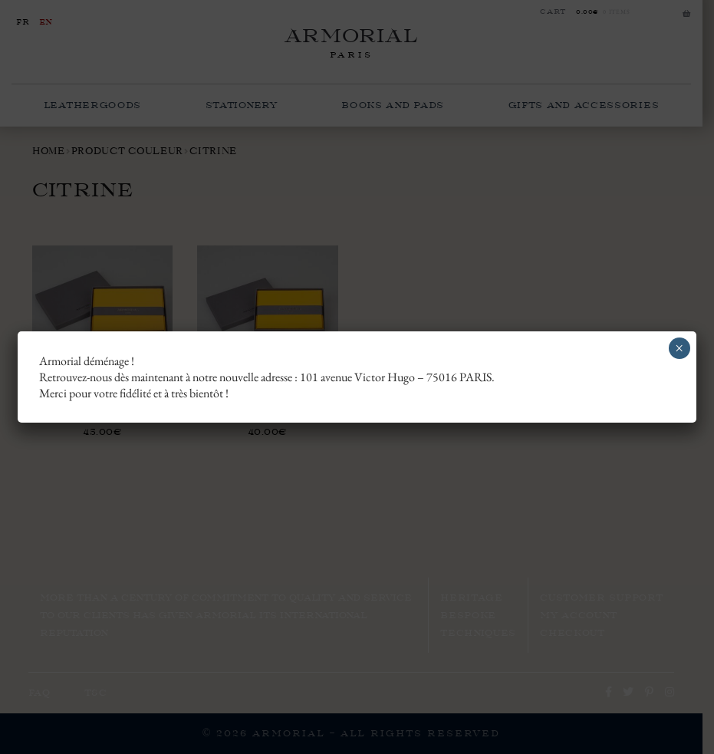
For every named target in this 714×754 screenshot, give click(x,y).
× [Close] (679, 348)
